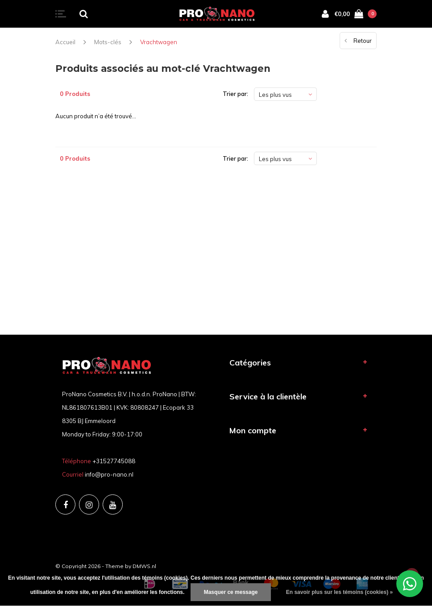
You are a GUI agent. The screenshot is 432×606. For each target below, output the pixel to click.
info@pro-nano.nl (109, 474)
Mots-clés (107, 42)
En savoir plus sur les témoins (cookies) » (339, 592)
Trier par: (235, 93)
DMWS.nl (144, 566)
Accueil (65, 42)
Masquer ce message (231, 592)
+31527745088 (113, 461)
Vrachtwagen (158, 42)
